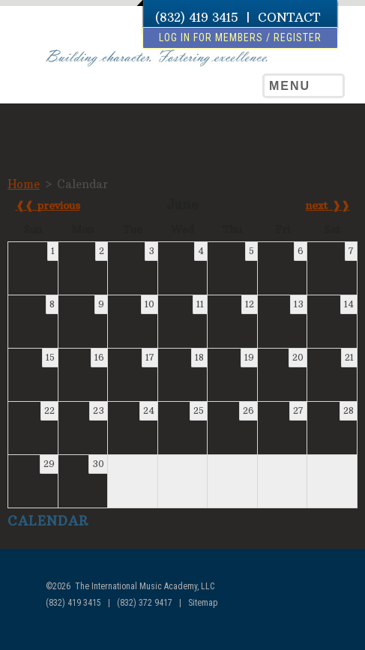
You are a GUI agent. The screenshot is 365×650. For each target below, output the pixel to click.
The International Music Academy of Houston (81, 87)
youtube (332, 630)
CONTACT (289, 17)
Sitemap (202, 603)
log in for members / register (240, 37)
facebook (303, 630)
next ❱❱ (328, 205)
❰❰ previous (48, 205)
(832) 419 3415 (196, 17)
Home (23, 184)
